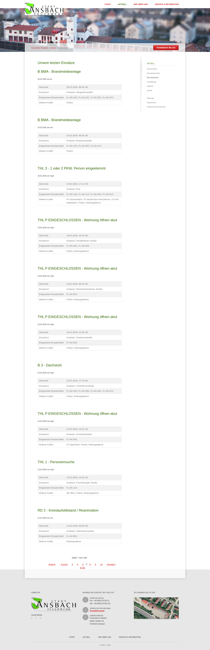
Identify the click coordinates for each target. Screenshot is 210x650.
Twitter (37, 617)
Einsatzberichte (153, 73)
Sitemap (150, 98)
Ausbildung (151, 82)
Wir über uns (141, 4)
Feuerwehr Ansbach (39, 48)
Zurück (64, 564)
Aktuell (122, 4)
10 (101, 564)
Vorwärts (111, 564)
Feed (41, 617)
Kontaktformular (97, 611)
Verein (149, 90)
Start (108, 4)
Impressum (151, 102)
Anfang (51, 564)
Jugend (150, 86)
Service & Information (167, 4)
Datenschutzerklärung (156, 107)
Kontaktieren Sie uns (165, 47)
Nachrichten (152, 69)
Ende (82, 567)
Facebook (32, 617)
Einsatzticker (153, 77)
